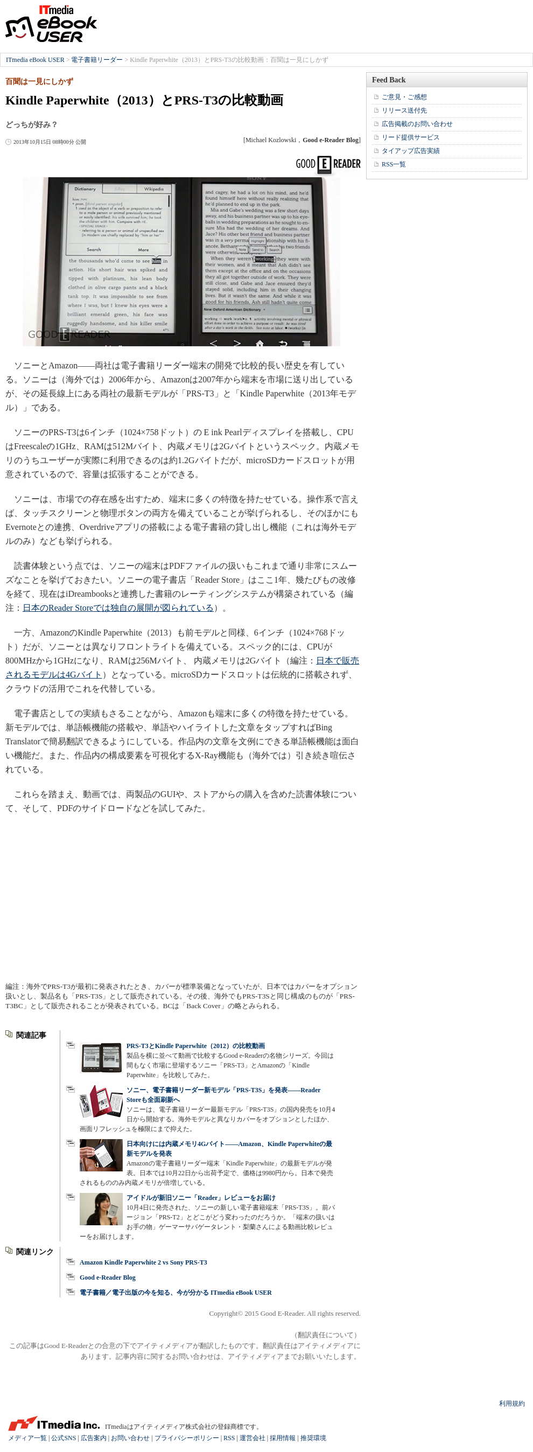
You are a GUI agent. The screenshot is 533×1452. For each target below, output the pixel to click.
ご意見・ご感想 (404, 97)
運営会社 (252, 1438)
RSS (229, 1438)
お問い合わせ (130, 1438)
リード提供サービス (411, 137)
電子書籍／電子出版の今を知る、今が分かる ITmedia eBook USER (176, 1292)
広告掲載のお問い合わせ (417, 124)
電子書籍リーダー (97, 60)
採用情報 (283, 1438)
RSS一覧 (394, 164)
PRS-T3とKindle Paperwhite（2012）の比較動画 (196, 1046)
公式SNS (63, 1438)
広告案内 (94, 1438)
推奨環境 (313, 1438)
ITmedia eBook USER (51, 23)
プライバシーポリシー (187, 1438)
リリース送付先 (404, 110)
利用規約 (512, 1403)
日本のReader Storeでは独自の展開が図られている (118, 607)
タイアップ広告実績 (411, 151)
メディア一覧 (27, 1438)
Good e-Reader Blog (108, 1277)
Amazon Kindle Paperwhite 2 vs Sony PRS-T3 (143, 1262)
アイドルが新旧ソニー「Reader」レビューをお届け (201, 1198)
